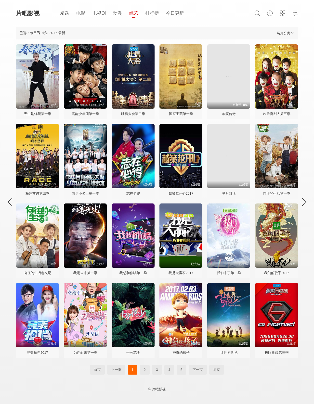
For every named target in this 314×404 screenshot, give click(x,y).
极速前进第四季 (38, 193)
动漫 (117, 13)
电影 (80, 13)
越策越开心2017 (181, 193)
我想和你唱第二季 (133, 273)
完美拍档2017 (37, 352)
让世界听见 (228, 352)
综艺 (133, 13)
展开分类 (285, 33)
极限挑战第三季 (277, 352)
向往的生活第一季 (276, 193)
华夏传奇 (229, 114)
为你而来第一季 (85, 352)
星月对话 (229, 193)
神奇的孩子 (181, 352)
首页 (97, 370)
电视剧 (99, 13)
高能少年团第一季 (85, 114)
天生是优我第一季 (37, 114)
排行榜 (152, 13)
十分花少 (133, 352)
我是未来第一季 (85, 273)
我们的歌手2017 (276, 273)
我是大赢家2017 (181, 273)
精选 (64, 13)
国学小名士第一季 (85, 193)
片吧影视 (27, 13)
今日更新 (175, 13)
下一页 (198, 370)
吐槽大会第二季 (133, 114)
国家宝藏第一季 (181, 114)
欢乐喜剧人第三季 (276, 114)
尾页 (216, 370)
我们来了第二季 (229, 273)
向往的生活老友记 (37, 273)
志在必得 (133, 193)
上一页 (116, 370)
